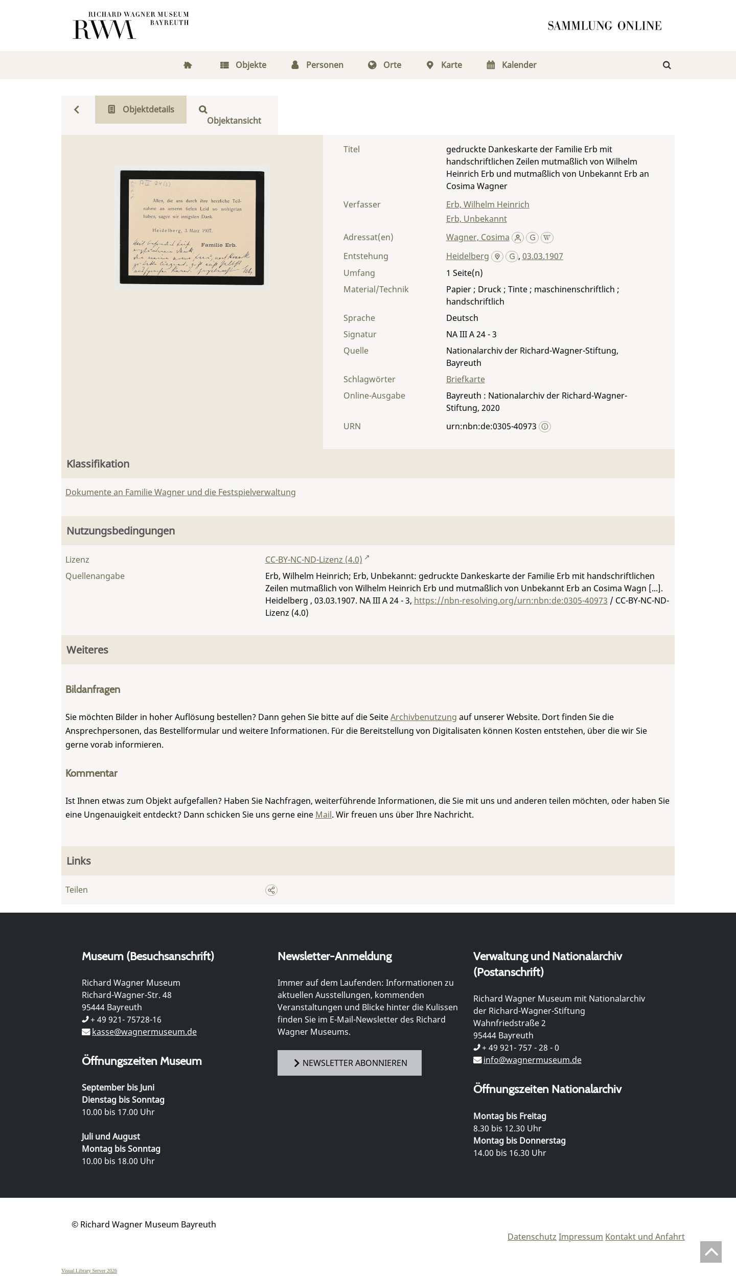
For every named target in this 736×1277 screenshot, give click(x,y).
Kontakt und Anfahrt (645, 1236)
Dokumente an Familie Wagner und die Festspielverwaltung (180, 492)
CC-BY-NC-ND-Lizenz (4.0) (313, 559)
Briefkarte (465, 379)
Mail (323, 814)
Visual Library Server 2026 (89, 1270)
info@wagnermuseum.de (533, 1059)
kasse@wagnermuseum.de (144, 1031)
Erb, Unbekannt (476, 218)
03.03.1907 (542, 256)
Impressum (581, 1236)
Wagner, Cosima (478, 237)
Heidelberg (467, 256)
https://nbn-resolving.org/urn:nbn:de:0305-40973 (511, 600)
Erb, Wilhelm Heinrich (488, 204)
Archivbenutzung (423, 717)
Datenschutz (532, 1236)
